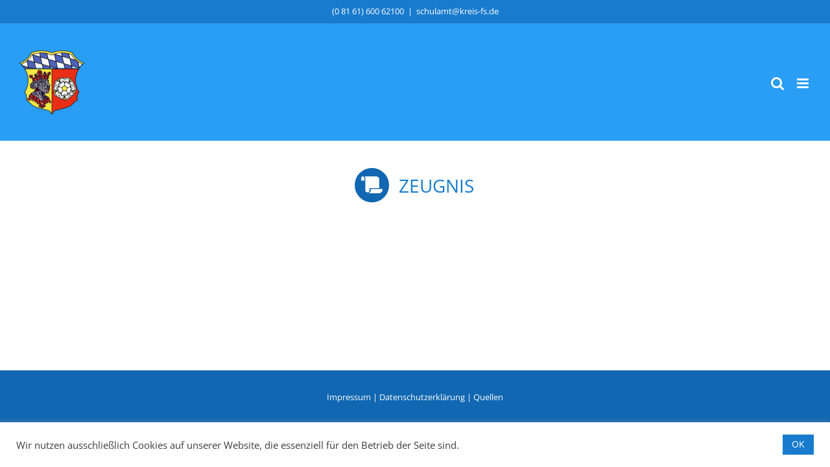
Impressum (349, 397)
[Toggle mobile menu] (804, 83)
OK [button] (798, 444)
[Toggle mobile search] (777, 83)
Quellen (488, 397)
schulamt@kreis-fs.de (457, 11)
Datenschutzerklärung (422, 397)
